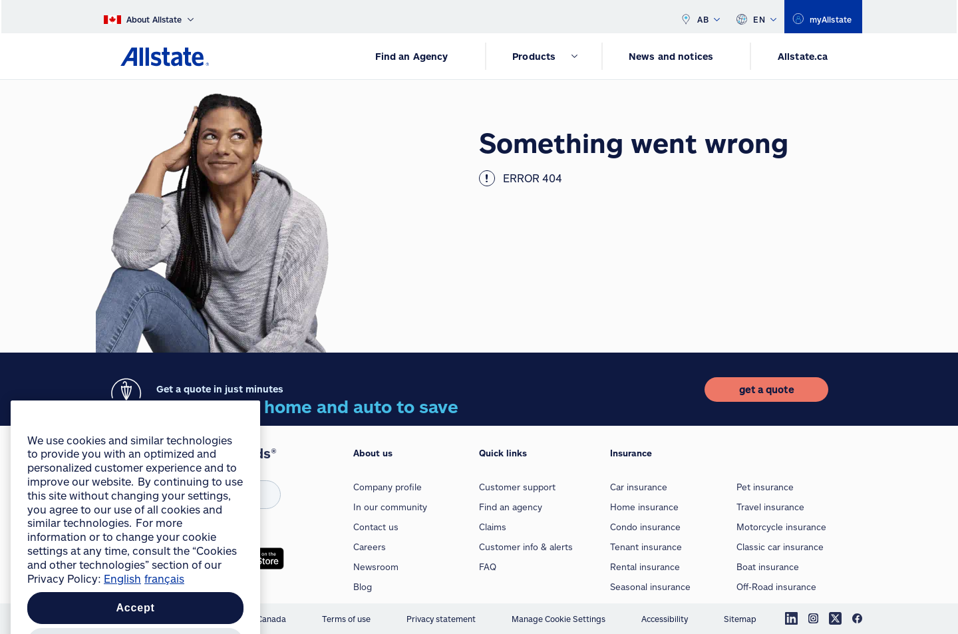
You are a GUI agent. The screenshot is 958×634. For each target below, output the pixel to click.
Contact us (376, 527)
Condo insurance (645, 527)
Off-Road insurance (776, 586)
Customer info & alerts (526, 547)
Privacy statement (441, 618)
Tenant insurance (646, 547)
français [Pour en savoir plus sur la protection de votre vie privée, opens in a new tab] (164, 603)
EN (756, 16)
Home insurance (644, 507)
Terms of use (346, 618)
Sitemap (740, 618)
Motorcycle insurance (781, 527)
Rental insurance (645, 566)
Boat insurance (767, 566)
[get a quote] (766, 389)
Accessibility (664, 618)
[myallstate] (823, 16)
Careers (369, 547)
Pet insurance (765, 487)
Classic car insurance (780, 547)
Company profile (387, 487)
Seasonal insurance (650, 586)
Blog (362, 586)
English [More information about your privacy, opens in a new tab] (122, 603)
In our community (390, 507)
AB (700, 16)
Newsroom (376, 566)
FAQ (487, 566)
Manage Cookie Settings (558, 618)
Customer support (517, 487)
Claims (492, 527)
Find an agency (510, 507)
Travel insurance (770, 507)
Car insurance (638, 487)
